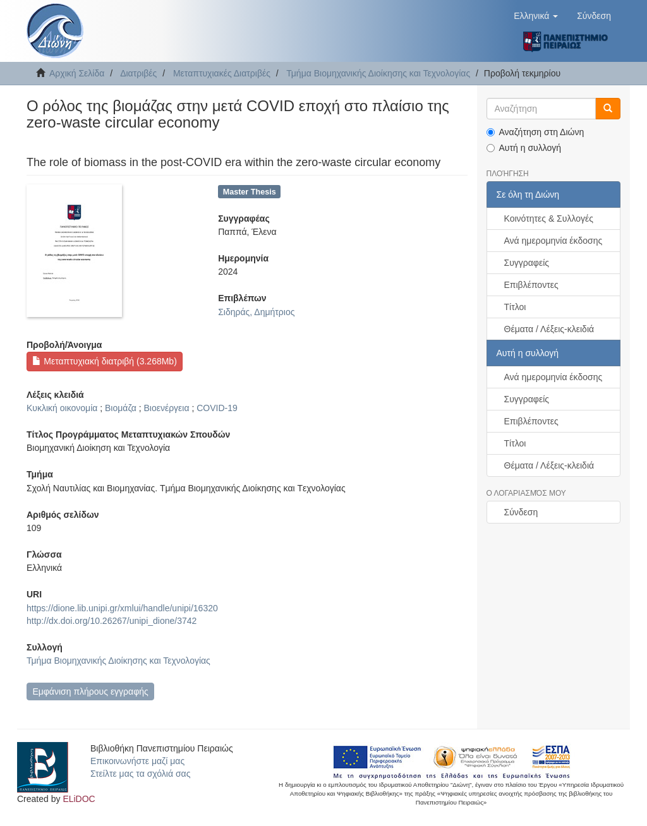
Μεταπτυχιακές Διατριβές (221, 73)
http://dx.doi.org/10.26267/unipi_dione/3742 (112, 621)
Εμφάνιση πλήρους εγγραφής (90, 691)
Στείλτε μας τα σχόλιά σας (140, 774)
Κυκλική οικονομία (62, 408)
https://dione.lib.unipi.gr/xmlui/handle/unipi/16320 (122, 608)
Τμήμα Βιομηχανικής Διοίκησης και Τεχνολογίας (378, 73)
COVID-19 (217, 408)
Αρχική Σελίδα (76, 73)
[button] (535, 16)
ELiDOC (79, 799)
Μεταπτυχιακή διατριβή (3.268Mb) (104, 361)
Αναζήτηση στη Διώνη (535, 132)
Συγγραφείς (527, 263)
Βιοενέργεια (166, 408)
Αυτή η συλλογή (524, 148)
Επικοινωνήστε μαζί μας (137, 761)
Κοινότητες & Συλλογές (548, 218)
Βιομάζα (120, 408)
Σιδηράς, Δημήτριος (256, 312)
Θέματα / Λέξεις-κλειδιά (549, 329)
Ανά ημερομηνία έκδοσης (553, 241)
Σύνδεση (521, 512)
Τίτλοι (515, 307)
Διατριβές (138, 73)
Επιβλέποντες (531, 285)
